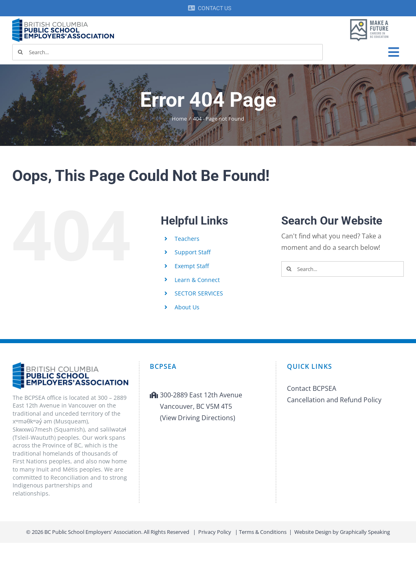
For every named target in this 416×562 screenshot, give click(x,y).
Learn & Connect (197, 280)
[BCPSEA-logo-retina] (63, 21)
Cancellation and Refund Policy (334, 399)
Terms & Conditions (263, 532)
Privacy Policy (214, 532)
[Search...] (167, 52)
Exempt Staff (192, 266)
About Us (187, 307)
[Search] (20, 52)
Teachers (187, 238)
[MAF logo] (369, 19)
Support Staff (192, 252)
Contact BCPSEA (311, 388)
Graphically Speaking (365, 532)
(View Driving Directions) (197, 417)
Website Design (312, 532)
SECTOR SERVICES (199, 293)
